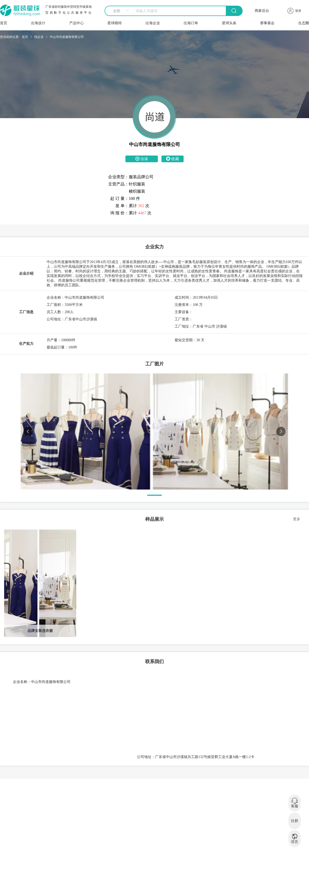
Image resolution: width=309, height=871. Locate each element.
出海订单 (191, 23)
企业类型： (118, 177)
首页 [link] (25, 37)
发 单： (122, 205)
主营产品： (118, 184)
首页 (3, 23)
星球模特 (114, 23)
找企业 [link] (39, 37)
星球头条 (229, 23)
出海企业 (152, 23)
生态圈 (303, 23)
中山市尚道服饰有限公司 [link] (67, 37)
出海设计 (38, 23)
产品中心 (76, 23)
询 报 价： (119, 213)
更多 (296, 519)
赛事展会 (267, 23)
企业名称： (22, 682)
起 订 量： (119, 198)
